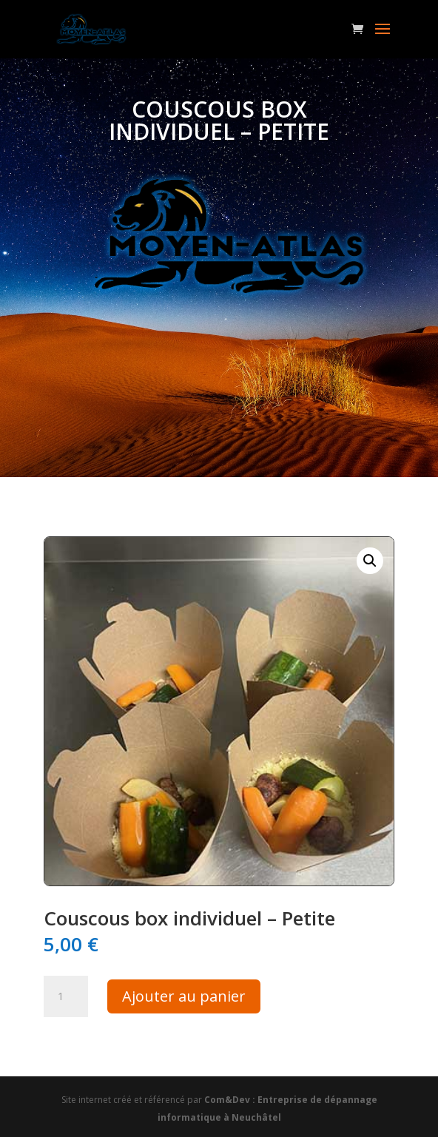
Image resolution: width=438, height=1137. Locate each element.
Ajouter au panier (184, 996)
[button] (370, 560)
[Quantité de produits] (66, 996)
